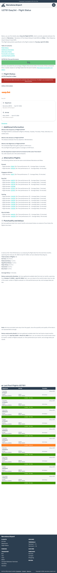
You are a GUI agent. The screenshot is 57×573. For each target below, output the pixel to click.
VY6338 (13, 204)
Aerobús (3, 565)
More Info (31, 551)
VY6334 (13, 200)
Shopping (31, 557)
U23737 (13, 180)
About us (29, 571)
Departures (4, 543)
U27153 (13, 188)
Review (30, 560)
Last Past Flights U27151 (8, 55)
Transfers (4, 563)
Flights (4, 539)
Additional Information (7, 49)
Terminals (31, 542)
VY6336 (13, 202)
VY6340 (13, 206)
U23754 (13, 182)
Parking (4, 549)
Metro (3, 559)
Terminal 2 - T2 (32, 546)
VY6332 (13, 198)
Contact (24, 571)
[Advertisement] (28, 23)
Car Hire (31, 549)
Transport (5, 551)
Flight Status (5, 48)
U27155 (13, 190)
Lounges (30, 555)
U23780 (13, 186)
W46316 (13, 214)
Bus (2, 553)
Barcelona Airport (14, 5)
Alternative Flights (6, 51)
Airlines (31, 539)
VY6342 (13, 208)
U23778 (13, 184)
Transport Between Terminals (9, 561)
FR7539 (13, 168)
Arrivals (3, 541)
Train (2, 557)
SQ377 (12, 174)
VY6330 (13, 196)
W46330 (13, 216)
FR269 (12, 166)
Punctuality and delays (7, 53)
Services (30, 553)
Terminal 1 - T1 (32, 544)
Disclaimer (18, 571)
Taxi (2, 555)
